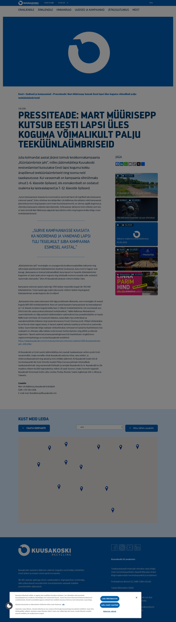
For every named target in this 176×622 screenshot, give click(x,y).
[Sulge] (136, 597)
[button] (9, 606)
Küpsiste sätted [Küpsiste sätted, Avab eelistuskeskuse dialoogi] (109, 611)
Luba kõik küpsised (109, 599)
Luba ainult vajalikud (109, 605)
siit (63, 604)
